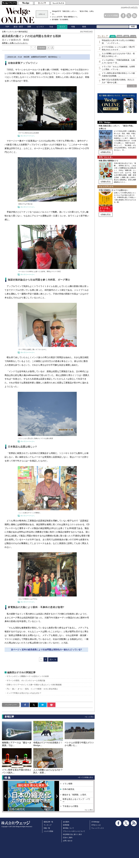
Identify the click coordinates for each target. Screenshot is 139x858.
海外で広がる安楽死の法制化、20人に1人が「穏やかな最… (118, 81)
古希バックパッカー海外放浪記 (15, 32)
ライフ (62, 27)
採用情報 (66, 825)
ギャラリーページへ (27, 136)
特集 (73, 27)
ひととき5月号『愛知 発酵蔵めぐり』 (65, 17)
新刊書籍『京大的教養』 (60, 19)
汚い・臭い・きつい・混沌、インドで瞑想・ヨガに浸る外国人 (32, 689)
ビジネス (40, 27)
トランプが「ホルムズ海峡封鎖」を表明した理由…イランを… (118, 68)
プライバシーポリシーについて (74, 831)
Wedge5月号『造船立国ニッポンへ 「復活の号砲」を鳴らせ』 (73, 12)
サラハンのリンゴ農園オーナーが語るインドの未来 (28, 676)
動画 (84, 27)
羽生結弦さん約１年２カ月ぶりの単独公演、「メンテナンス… (118, 41)
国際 (29, 27)
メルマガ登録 (112, 15)
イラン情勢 (67, 784)
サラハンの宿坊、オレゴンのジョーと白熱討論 (26, 680)
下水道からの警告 (70, 806)
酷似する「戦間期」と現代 (74, 795)
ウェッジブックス (97, 828)
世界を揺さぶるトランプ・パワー (76, 800)
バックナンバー (11, 705)
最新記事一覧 (48, 822)
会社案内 (66, 822)
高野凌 (15, 43)
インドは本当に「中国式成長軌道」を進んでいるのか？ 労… (118, 61)
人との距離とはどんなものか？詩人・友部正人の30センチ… (118, 54)
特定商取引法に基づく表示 (72, 834)
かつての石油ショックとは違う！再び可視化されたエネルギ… (118, 48)
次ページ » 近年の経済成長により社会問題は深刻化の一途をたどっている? (46, 649)
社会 (51, 27)
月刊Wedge (95, 822)
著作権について (68, 828)
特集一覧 (47, 828)
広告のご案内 (67, 837)
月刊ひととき (96, 825)
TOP (7, 27)
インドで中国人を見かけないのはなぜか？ (24, 693)
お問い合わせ (67, 841)
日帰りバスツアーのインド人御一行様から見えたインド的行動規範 (34, 685)
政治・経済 (18, 27)
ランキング (48, 825)
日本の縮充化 (17, 809)
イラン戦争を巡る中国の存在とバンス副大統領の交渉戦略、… (118, 74)
